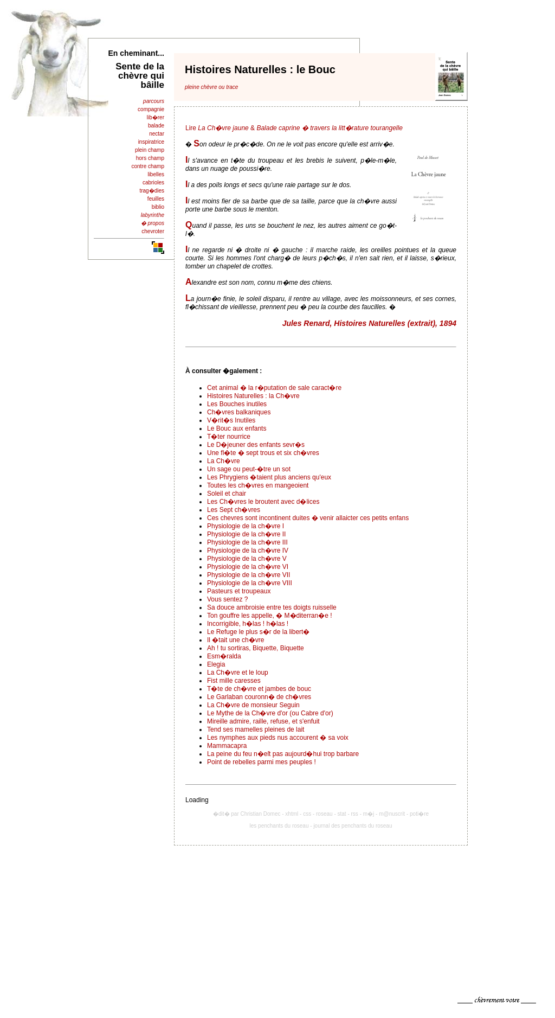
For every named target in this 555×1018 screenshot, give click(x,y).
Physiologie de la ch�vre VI (247, 567)
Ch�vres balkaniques (238, 412)
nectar (156, 134)
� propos (152, 223)
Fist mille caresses (234, 680)
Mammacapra (227, 746)
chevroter (152, 231)
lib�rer (155, 117)
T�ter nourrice (228, 436)
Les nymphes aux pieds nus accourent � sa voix (278, 737)
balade (156, 126)
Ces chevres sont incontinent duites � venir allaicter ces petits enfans (308, 518)
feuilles (155, 199)
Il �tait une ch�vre (235, 640)
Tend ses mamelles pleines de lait (255, 729)
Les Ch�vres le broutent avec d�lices (263, 501)
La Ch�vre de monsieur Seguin (253, 705)
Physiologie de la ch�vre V (247, 558)
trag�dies (151, 191)
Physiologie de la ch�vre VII (248, 575)
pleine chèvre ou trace (211, 87)
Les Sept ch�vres (233, 510)
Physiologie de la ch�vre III (247, 542)
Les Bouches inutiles (237, 404)
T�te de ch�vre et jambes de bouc (259, 689)
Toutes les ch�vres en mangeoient (257, 485)
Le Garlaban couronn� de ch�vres (259, 697)
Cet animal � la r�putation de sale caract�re (274, 388)
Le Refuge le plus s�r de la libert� (258, 632)
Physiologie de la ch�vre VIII (249, 583)
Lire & (294, 128)
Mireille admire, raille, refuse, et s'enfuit (263, 721)
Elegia (216, 664)
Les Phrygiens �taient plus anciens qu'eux (269, 477)
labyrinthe (152, 215)
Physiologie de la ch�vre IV (247, 550)
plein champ (149, 150)
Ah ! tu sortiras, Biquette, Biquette (255, 648)
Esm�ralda (224, 656)
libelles (155, 174)
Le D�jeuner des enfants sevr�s (256, 445)
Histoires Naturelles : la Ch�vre (253, 396)
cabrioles (153, 182)
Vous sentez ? (227, 599)
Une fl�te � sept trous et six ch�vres (263, 453)
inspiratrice (151, 142)
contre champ (147, 166)
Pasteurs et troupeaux (238, 591)
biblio (158, 207)
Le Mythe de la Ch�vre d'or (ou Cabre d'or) (270, 713)
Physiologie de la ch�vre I (245, 526)
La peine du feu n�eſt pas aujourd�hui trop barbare (283, 754)
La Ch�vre (223, 461)
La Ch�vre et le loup (237, 672)
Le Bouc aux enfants (236, 428)
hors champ (150, 158)
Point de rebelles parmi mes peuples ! (261, 762)
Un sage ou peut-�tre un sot (249, 469)
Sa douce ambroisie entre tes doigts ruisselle (272, 607)
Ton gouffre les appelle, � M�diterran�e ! (269, 615)
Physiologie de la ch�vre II (246, 534)
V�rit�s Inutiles (231, 420)
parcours (153, 101)
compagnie (151, 109)
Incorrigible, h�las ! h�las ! (247, 624)
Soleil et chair (226, 493)
